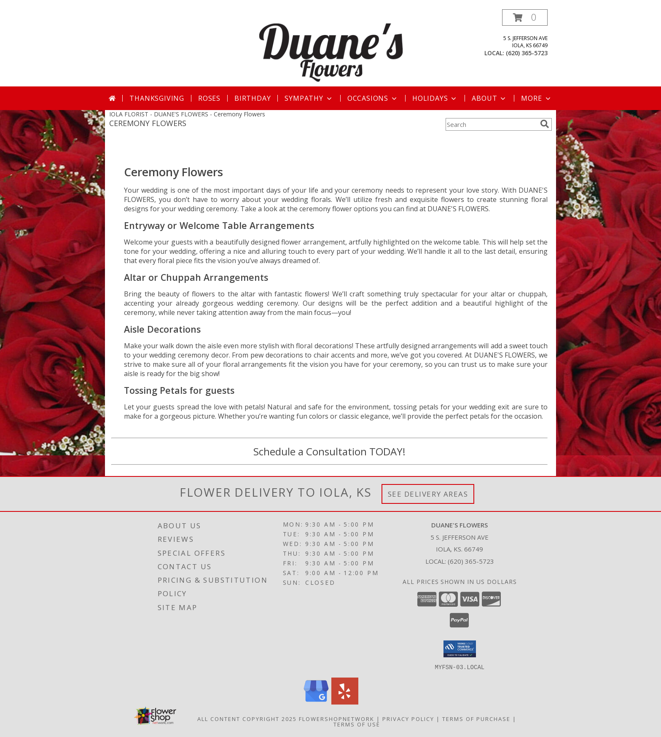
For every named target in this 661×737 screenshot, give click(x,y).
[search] (544, 124)
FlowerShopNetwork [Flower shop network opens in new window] (336, 718)
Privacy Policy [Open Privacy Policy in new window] (408, 718)
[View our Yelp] (344, 702)
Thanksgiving (156, 98)
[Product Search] (491, 124)
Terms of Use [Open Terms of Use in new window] (356, 724)
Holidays (435, 98)
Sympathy (309, 98)
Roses (209, 98)
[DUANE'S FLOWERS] (331, 48)
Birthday (252, 98)
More (536, 98)
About (489, 98)
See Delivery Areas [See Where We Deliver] (428, 494)
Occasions (372, 98)
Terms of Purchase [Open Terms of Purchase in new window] (476, 718)
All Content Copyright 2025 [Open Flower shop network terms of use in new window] (247, 718)
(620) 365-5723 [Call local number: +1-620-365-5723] (527, 53)
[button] (525, 17)
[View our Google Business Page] (316, 702)
